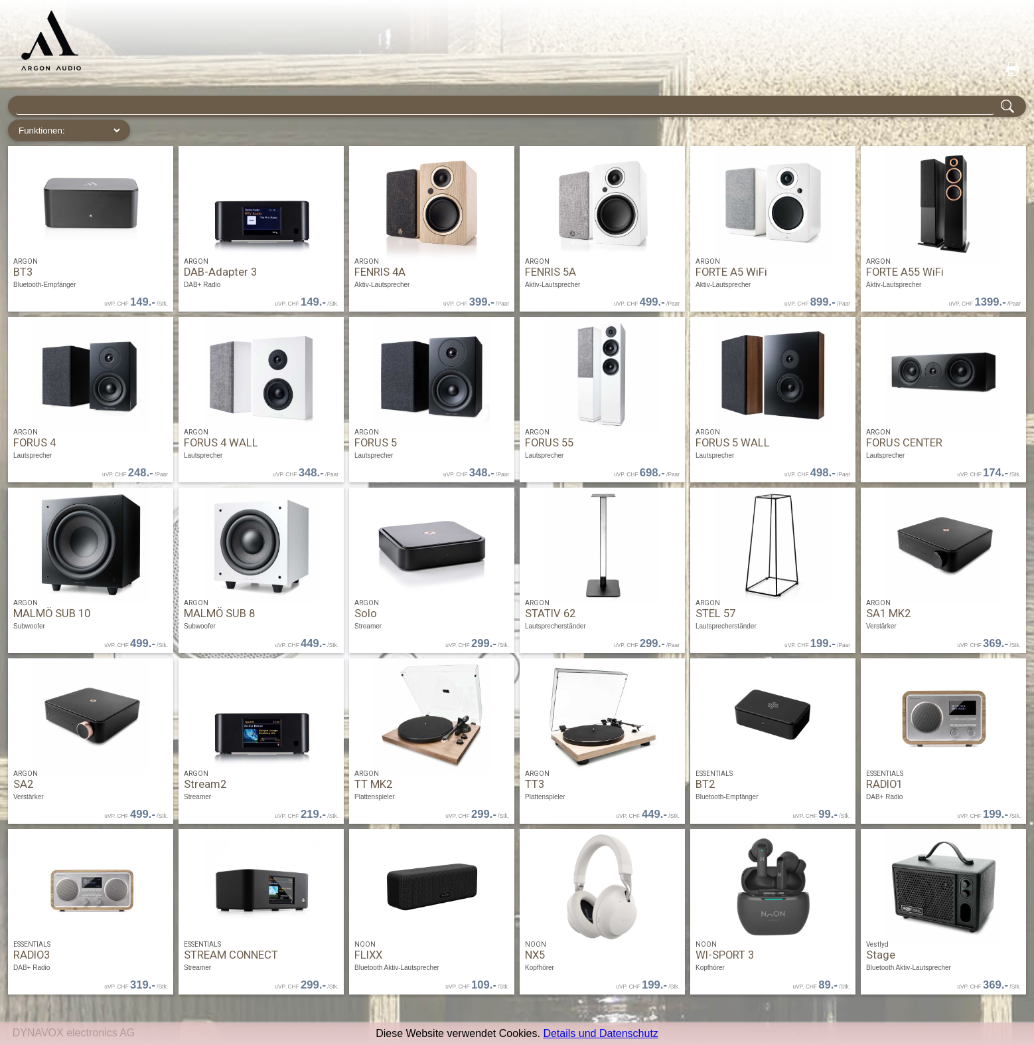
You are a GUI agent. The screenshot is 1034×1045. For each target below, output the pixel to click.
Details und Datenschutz (600, 1033)
